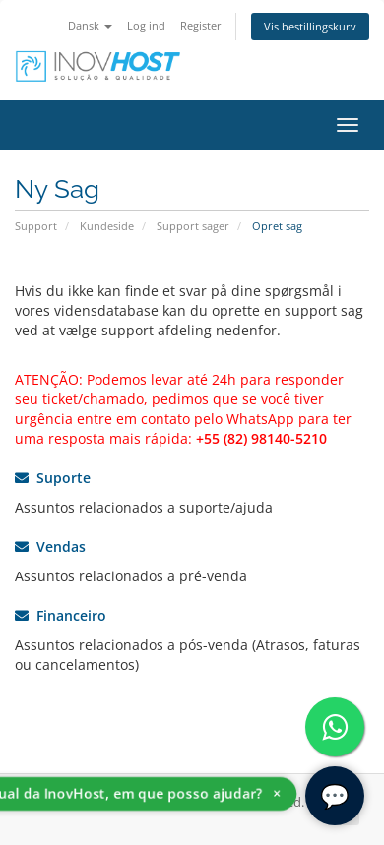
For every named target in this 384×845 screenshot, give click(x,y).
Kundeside (107, 225)
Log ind (146, 25)
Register (201, 25)
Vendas (50, 546)
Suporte (53, 477)
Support (36, 225)
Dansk (90, 25)
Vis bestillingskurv (310, 26)
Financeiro (60, 615)
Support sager (193, 225)
